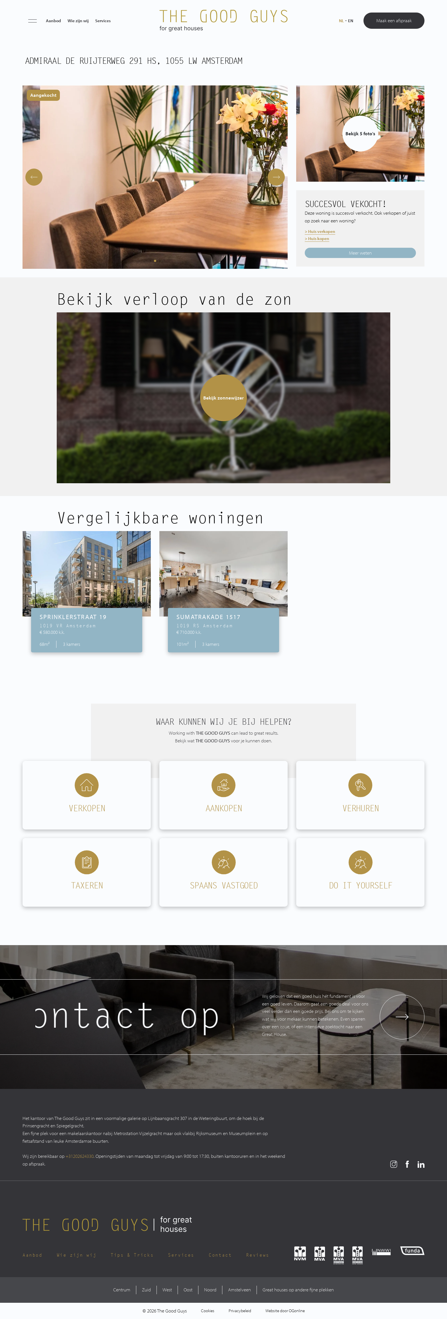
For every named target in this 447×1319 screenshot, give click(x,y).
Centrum (121, 1290)
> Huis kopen (317, 238)
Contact (220, 1255)
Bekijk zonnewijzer (223, 398)
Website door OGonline (285, 1310)
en (350, 20)
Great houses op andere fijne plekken (298, 1290)
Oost (188, 1290)
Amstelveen (239, 1290)
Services (103, 20)
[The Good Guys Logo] (223, 21)
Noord (210, 1290)
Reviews (257, 1255)
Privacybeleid (240, 1310)
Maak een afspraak (394, 20)
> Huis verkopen (320, 231)
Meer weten (360, 253)
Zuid (146, 1290)
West (167, 1290)
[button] (32, 21)
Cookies (207, 1310)
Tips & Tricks (132, 1255)
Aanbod (53, 20)
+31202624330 (80, 1156)
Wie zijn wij (78, 20)
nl (341, 20)
